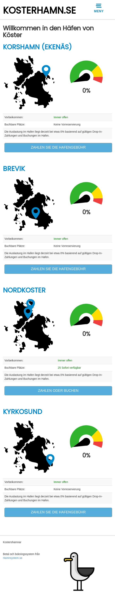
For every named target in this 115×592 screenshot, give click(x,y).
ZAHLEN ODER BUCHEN (58, 391)
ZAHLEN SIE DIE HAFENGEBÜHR (58, 147)
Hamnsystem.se (12, 557)
